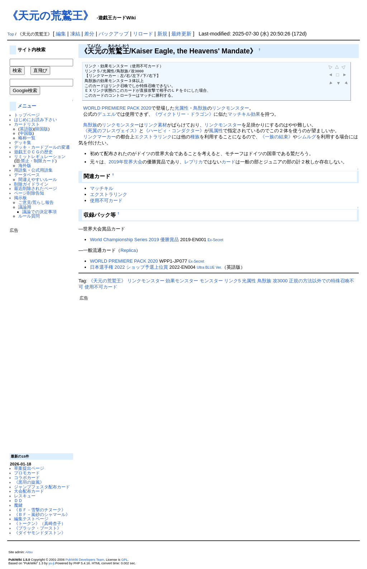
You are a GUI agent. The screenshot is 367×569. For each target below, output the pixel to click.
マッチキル (239, 114)
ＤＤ (18, 500)
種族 (195, 136)
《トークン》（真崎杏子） (40, 523)
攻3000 (280, 280)
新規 (162, 34)
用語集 (20, 170)
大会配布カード (29, 491)
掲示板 (20, 197)
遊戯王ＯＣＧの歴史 (33, 151)
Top (10, 34)
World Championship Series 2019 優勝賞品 (134, 239)
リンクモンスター (230, 108)
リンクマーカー (99, 136)
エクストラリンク (153, 136)
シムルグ (306, 136)
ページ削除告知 (29, 193)
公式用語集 (42, 170)
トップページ (27, 115)
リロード (143, 34)
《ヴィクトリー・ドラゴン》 (183, 114)
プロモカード (27, 472)
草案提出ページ (29, 468)
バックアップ (114, 34)
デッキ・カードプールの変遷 (42, 147)
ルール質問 (29, 216)
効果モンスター (182, 280)
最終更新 (181, 34)
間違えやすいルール (37, 179)
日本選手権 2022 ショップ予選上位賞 (129, 267)
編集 (61, 34)
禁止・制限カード (38, 160)
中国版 (26, 133)
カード (228, 161)
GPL (124, 559)
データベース (27, 174)
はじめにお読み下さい (35, 119)
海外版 (24, 165)
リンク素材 (155, 125)
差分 (89, 34)
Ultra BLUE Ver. (209, 267)
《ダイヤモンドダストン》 (40, 532)
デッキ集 (22, 142)
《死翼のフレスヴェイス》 (111, 130)
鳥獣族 (200, 108)
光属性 (182, 108)
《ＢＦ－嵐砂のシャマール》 (42, 514)
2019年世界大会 (125, 161)
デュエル (106, 114)
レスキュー (24, 495)
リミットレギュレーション (40, 156)
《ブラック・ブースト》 (37, 528)
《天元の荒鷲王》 (50, 15)
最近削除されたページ (35, 188)
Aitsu (29, 552)
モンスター (211, 280)
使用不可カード (106, 200)
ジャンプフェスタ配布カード (42, 486)
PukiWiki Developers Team (85, 559)
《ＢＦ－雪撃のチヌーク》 (40, 509)
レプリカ (193, 161)
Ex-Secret (215, 240)
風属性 (216, 130)
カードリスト (27, 124)
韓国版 (41, 128)
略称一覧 (26, 137)
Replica (128, 250)
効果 (255, 114)
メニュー (27, 106)
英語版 (26, 128)
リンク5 (232, 280)
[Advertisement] (38, 340)
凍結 (75, 34)
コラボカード (27, 477)
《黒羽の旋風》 (29, 482)
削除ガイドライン (31, 184)
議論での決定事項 (39, 211)
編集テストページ (31, 518)
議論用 (24, 207)
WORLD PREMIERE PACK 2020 (117, 108)
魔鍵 (18, 505)
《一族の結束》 (276, 136)
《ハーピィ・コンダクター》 (174, 130)
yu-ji (51, 563)
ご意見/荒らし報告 (36, 202)
